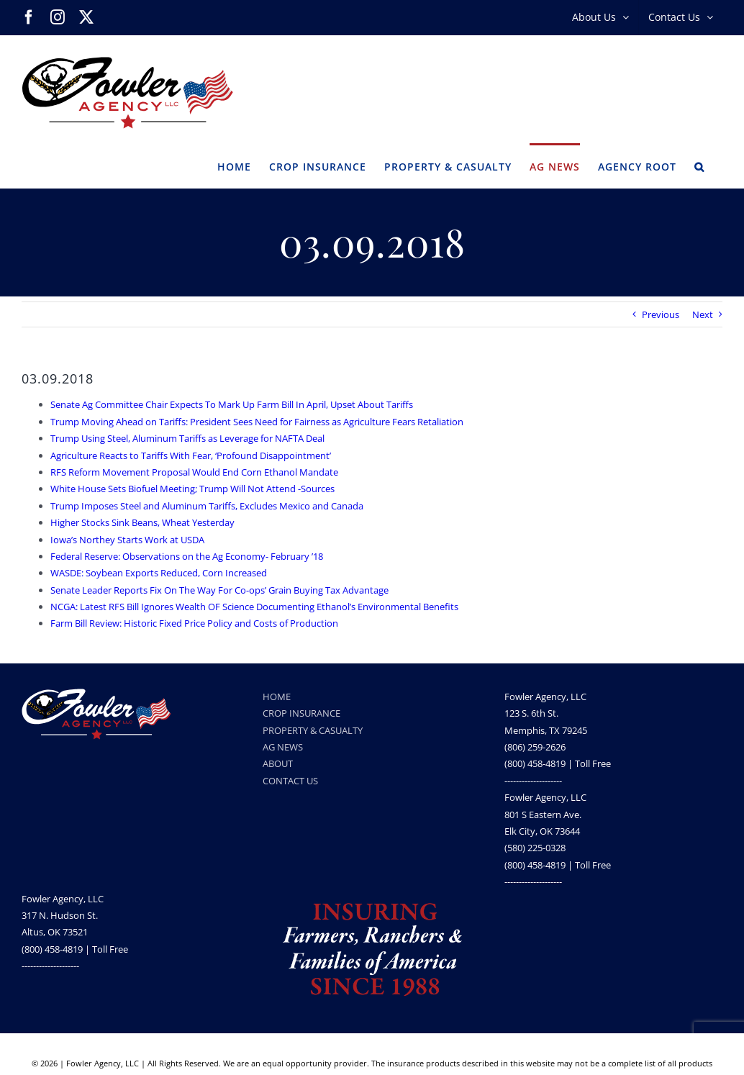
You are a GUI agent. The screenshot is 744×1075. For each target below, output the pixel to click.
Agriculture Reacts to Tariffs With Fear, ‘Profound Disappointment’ (190, 455)
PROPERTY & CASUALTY (313, 730)
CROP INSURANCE (301, 713)
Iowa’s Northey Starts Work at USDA (127, 539)
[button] (699, 165)
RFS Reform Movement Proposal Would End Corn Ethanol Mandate (194, 472)
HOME (277, 696)
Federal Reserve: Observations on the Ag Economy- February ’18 (186, 556)
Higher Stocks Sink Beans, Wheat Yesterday (142, 522)
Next (702, 314)
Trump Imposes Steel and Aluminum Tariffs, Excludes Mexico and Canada (206, 505)
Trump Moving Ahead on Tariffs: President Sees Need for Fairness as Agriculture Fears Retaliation (256, 421)
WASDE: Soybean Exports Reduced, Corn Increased (158, 572)
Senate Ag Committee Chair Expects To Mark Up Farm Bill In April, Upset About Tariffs (231, 404)
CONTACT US (290, 780)
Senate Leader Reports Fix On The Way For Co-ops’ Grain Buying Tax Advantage (219, 590)
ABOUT (278, 763)
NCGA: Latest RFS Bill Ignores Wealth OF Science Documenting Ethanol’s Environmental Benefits (254, 606)
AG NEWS (283, 746)
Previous (660, 314)
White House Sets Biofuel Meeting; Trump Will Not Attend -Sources (192, 488)
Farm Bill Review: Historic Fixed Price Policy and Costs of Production (194, 623)
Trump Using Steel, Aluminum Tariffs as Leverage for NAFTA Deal (187, 438)
